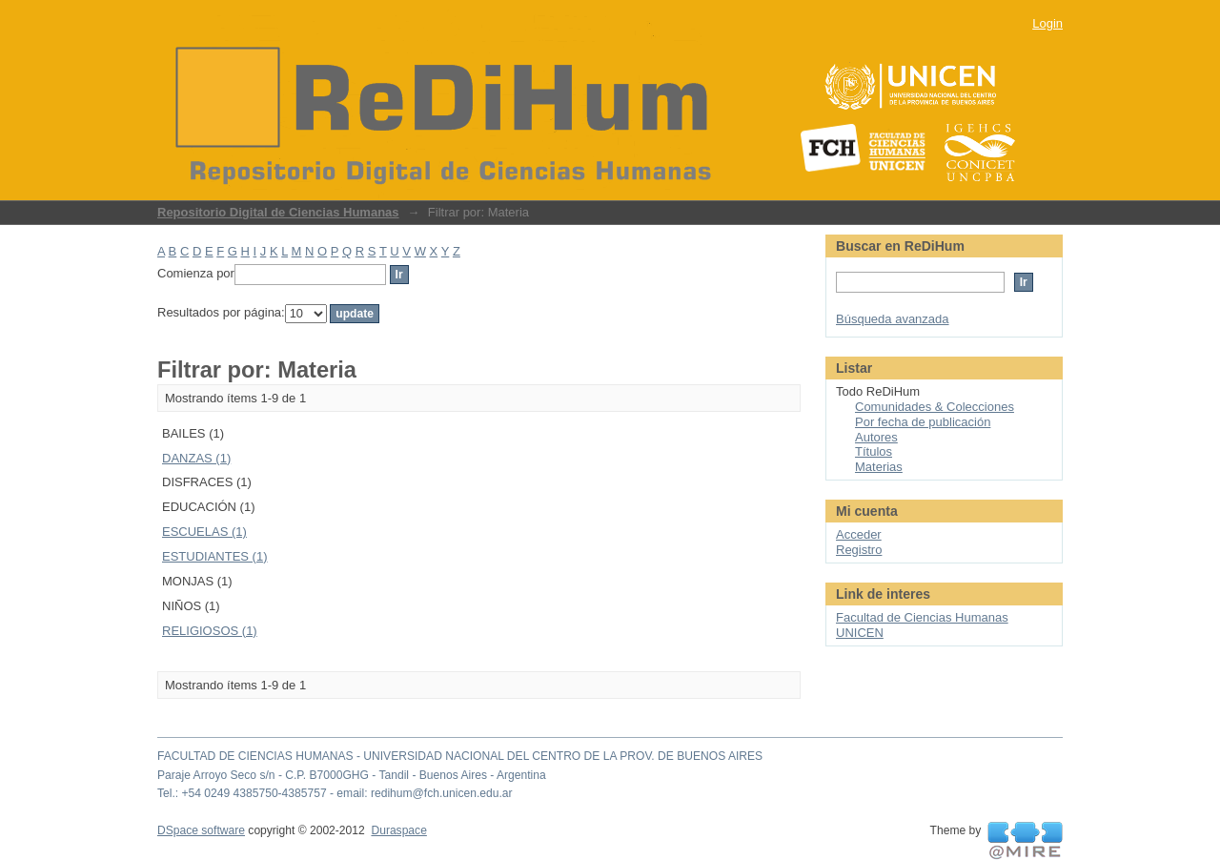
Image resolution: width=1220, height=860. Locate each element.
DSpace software (201, 830)
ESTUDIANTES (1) (215, 556)
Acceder (859, 534)
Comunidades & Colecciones (934, 406)
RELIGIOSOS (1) (209, 631)
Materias (879, 467)
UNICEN (860, 632)
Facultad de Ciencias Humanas (922, 617)
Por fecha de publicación (922, 422)
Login (1047, 23)
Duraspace (398, 830)
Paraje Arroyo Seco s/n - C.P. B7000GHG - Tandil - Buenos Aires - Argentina (351, 775)
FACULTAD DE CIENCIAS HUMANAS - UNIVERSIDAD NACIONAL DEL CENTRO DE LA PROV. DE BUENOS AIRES (459, 756)
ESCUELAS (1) (204, 531)
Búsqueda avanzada (892, 319)
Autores (876, 437)
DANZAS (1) (196, 458)
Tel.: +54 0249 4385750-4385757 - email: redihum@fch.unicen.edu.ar (335, 793)
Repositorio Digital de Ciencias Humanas (278, 212)
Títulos (873, 451)
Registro (859, 550)
